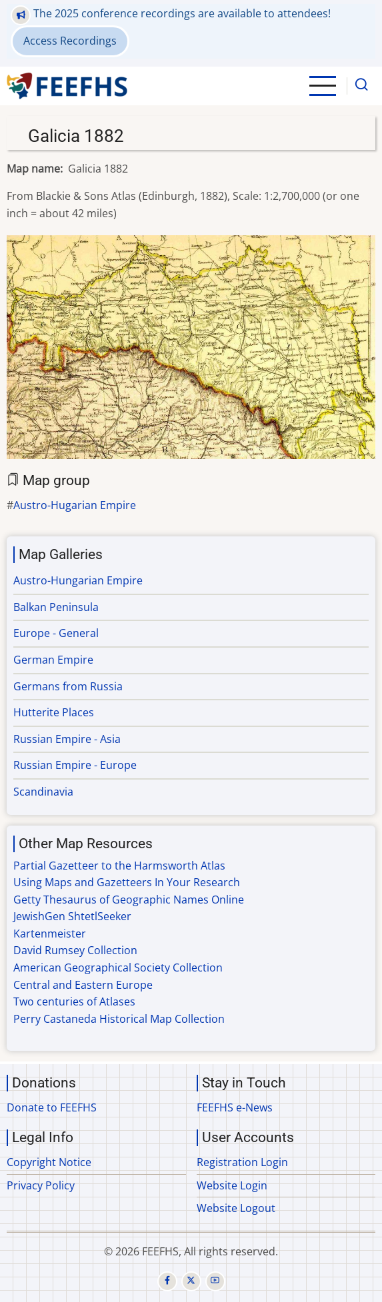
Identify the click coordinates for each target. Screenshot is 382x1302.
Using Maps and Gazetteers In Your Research (126, 882)
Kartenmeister (49, 933)
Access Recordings (70, 40)
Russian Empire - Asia (67, 739)
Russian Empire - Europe (75, 765)
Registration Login (242, 1162)
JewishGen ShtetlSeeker (72, 916)
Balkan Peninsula (56, 607)
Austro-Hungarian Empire (78, 580)
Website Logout (236, 1208)
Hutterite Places (53, 712)
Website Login (232, 1185)
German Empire (53, 659)
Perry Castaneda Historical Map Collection (119, 1018)
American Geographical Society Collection (118, 967)
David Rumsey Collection (75, 950)
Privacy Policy (41, 1185)
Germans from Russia (68, 686)
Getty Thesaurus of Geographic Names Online (128, 899)
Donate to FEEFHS (52, 1107)
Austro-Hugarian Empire (74, 505)
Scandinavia (43, 791)
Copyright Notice (49, 1162)
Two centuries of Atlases (74, 1001)
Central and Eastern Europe (83, 984)
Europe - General (56, 633)
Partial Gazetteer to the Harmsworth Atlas (119, 865)
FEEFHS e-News (235, 1107)
